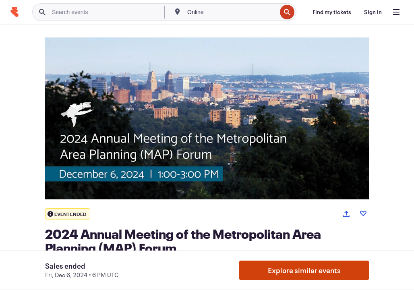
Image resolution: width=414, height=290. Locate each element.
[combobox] (231, 12)
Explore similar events (304, 270)
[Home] (14, 12)
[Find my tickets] (332, 12)
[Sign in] (373, 12)
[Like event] (363, 213)
